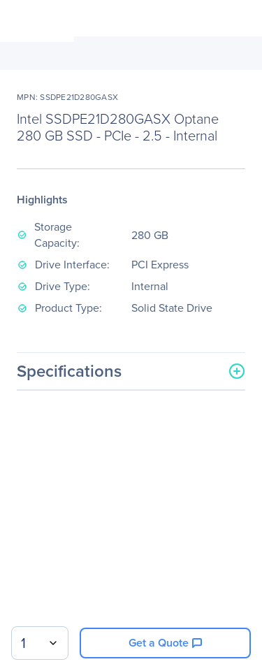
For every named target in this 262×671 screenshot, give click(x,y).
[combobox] (39, 643)
